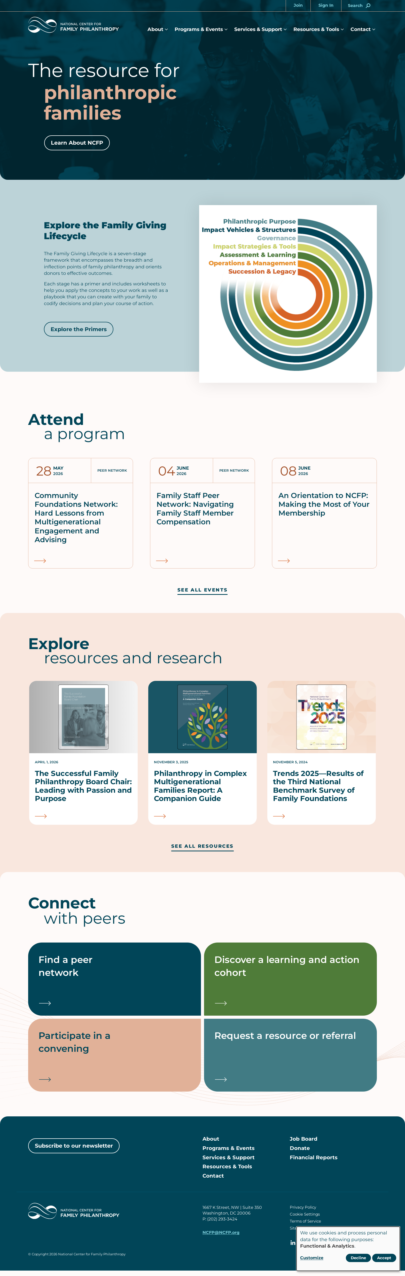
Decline (358, 1257)
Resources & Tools (316, 29)
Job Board (303, 1144)
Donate (300, 1153)
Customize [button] (311, 1257)
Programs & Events (199, 29)
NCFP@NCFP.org (220, 1237)
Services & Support (258, 29)
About (155, 29)
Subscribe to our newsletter (74, 1151)
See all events (202, 590)
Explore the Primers (79, 329)
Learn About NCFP (77, 142)
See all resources (202, 846)
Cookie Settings (305, 1219)
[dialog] (348, 1249)
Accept (384, 1257)
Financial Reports (314, 1163)
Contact (361, 29)
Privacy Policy (303, 1212)
